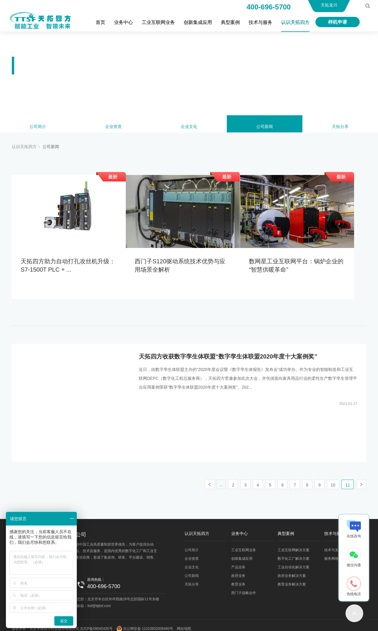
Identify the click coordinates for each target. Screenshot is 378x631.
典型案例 (230, 22)
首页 (100, 22)
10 (333, 478)
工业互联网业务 (158, 22)
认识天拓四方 (295, 22)
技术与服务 (260, 22)
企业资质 (113, 128)
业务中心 (123, 22)
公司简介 (37, 128)
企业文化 (189, 128)
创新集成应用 (198, 22)
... (220, 478)
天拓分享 (340, 128)
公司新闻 (264, 128)
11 (347, 478)
